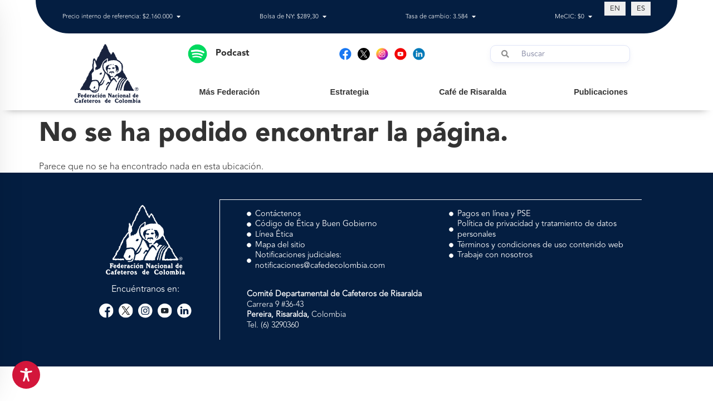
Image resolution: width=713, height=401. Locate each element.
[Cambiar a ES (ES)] (641, 8)
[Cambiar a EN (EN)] (615, 8)
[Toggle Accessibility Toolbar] (26, 375)
